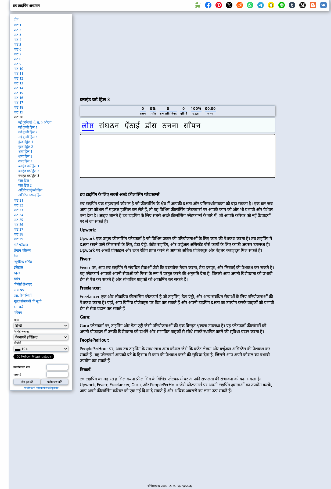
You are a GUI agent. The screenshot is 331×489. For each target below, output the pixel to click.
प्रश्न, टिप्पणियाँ (22, 295)
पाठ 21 (18, 200)
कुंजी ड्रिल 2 (25, 146)
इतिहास (18, 267)
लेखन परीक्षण (22, 250)
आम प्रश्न (19, 290)
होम (16, 19)
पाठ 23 (18, 210)
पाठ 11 (18, 73)
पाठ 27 (18, 229)
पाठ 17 (18, 102)
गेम (16, 256)
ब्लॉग (17, 278)
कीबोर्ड (17, 343)
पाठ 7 (17, 54)
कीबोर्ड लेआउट (23, 284)
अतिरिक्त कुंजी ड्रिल (30, 190)
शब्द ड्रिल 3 (25, 161)
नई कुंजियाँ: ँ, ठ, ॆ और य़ (35, 122)
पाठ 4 (17, 39)
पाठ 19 (18, 112)
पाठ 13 (18, 83)
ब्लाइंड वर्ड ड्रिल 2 (28, 171)
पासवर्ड (17, 374)
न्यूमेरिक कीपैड (23, 261)
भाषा (16, 320)
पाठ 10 (18, 68)
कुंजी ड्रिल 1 (25, 142)
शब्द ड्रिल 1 (25, 151)
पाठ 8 (17, 59)
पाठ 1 (17, 25)
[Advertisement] (143, 52)
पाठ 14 (18, 88)
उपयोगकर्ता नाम (21, 367)
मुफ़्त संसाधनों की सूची (27, 301)
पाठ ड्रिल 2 (25, 185)
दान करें (18, 307)
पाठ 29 (18, 239)
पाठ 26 (18, 224)
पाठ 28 (18, 234)
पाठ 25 (18, 220)
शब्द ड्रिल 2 (25, 156)
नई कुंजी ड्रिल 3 (27, 137)
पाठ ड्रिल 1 (25, 180)
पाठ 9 (17, 64)
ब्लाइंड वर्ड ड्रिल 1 (28, 166)
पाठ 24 (18, 215)
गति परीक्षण (21, 245)
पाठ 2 (17, 30)
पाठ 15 (18, 93)
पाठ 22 (18, 205)
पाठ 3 (17, 35)
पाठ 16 (18, 97)
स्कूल (17, 273)
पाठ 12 (18, 78)
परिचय (18, 312)
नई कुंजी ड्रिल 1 (27, 127)
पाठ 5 (17, 44)
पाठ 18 (18, 107)
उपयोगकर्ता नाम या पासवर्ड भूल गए (41, 388)
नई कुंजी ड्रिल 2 (27, 132)
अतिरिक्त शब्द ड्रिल (30, 195)
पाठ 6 (17, 49)
